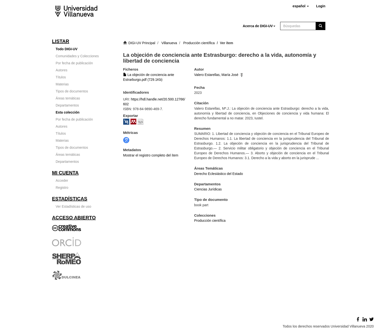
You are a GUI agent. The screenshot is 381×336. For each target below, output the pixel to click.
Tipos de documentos (72, 91)
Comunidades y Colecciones (77, 56)
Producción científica (199, 43)
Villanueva (169, 43)
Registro (62, 187)
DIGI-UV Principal (141, 43)
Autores (61, 70)
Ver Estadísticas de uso (73, 206)
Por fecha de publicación (74, 63)
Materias (62, 84)
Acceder (62, 180)
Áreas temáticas (68, 98)
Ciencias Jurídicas (208, 189)
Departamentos (67, 105)
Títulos (61, 77)
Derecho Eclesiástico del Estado (218, 174)
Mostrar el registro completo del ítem (150, 155)
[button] (300, 6)
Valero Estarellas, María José (216, 75)
